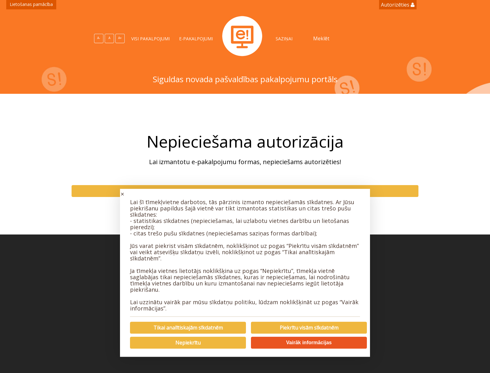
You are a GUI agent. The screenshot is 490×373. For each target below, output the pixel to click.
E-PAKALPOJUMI (196, 39)
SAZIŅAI (284, 39)
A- (98, 38)
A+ (120, 38)
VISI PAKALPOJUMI (150, 39)
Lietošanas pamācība (31, 4)
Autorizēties (398, 4)
